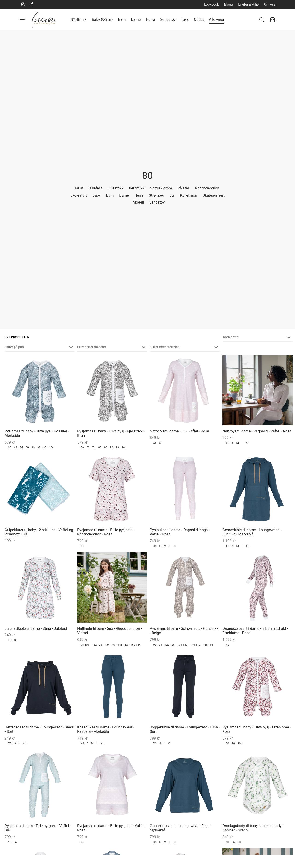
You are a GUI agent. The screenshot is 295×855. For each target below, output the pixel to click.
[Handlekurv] (272, 19)
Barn (122, 19)
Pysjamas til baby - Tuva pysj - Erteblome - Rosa (256, 729)
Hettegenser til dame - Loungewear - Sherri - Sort (39, 729)
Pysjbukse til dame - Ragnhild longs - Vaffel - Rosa (180, 532)
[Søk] (261, 19)
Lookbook (211, 4)
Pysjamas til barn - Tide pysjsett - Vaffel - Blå (38, 828)
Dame (136, 19)
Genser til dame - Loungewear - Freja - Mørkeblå (180, 828)
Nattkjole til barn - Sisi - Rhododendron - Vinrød (109, 630)
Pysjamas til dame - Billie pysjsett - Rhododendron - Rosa (105, 532)
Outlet (199, 19)
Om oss (269, 4)
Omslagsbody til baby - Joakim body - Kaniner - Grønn (252, 828)
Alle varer (216, 19)
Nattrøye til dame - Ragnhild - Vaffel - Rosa (256, 431)
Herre (150, 19)
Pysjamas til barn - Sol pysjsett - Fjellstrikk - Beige (184, 630)
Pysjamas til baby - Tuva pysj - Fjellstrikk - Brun (111, 433)
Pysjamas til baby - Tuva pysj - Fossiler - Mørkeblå (37, 433)
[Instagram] (23, 4)
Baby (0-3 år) (102, 19)
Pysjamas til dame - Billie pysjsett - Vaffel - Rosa (111, 828)
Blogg (228, 4)
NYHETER (79, 19)
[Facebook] (32, 4)
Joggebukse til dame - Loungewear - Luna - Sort (185, 729)
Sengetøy (167, 19)
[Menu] (22, 19)
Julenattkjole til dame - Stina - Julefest (36, 628)
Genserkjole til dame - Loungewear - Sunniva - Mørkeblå (251, 532)
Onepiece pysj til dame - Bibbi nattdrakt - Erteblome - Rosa (255, 630)
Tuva (185, 19)
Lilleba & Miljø (248, 4)
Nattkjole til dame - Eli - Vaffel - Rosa (179, 431)
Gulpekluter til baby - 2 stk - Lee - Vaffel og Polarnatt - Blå (39, 532)
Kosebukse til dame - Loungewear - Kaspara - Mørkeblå (105, 729)
